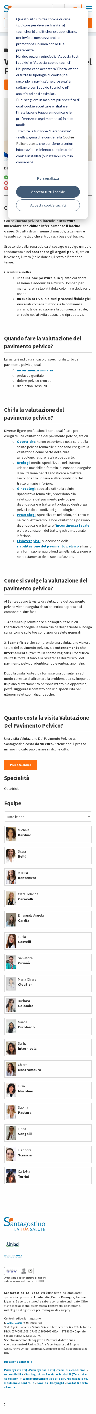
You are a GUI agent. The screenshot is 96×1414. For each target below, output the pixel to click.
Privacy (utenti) (15, 1370)
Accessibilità (13, 1374)
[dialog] (48, 113)
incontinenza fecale (72, 525)
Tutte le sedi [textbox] (15, 816)
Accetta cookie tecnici (48, 205)
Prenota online (20, 765)
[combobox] (48, 816)
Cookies (42, 1383)
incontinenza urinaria (35, 370)
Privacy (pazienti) (42, 1370)
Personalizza (48, 178)
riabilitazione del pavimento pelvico (48, 546)
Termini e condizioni (72, 1370)
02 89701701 (14, 1323)
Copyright (57, 1383)
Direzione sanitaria (18, 1361)
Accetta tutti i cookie (48, 192)
